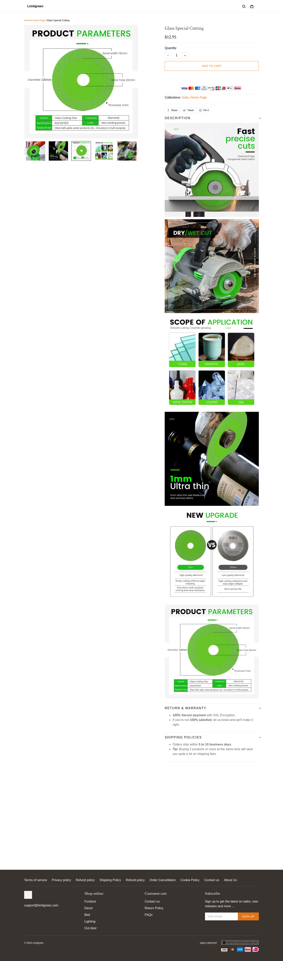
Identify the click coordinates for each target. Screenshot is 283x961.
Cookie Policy (189, 880)
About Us (230, 880)
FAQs (149, 914)
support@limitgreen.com (41, 905)
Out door (91, 928)
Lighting (90, 921)
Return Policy (154, 908)
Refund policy (85, 880)
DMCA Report (208, 943)
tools (185, 97)
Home (27, 20)
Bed (87, 914)
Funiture (90, 901)
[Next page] (136, 151)
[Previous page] (26, 151)
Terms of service (35, 880)
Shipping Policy (110, 880)
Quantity (170, 48)
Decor (89, 908)
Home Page (38, 20)
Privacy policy (61, 880)
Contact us (211, 880)
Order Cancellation (163, 880)
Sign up (248, 916)
